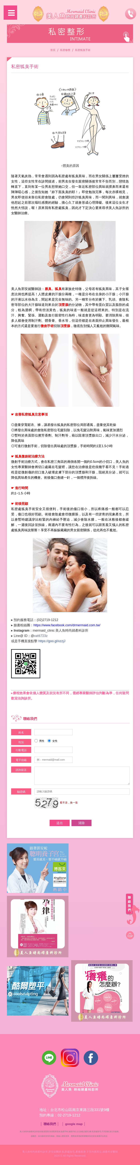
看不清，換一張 (69, 802)
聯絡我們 (50, 1124)
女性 (52, 740)
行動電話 (21, 750)
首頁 (52, 50)
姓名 (21, 732)
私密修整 (65, 50)
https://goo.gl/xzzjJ (51, 641)
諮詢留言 (21, 769)
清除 (81, 823)
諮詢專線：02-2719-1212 (130, 12)
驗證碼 (21, 791)
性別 (21, 742)
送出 (59, 823)
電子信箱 (21, 760)
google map (73, 1124)
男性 (39, 740)
